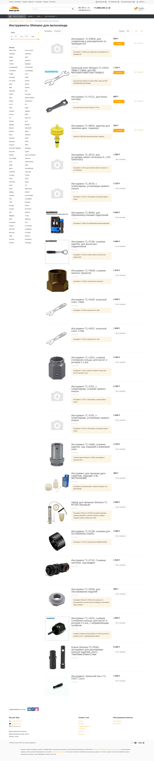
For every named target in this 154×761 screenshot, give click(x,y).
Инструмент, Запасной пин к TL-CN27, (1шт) (89, 677)
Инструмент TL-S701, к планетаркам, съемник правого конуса (88, 388)
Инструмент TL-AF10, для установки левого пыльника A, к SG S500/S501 (91, 157)
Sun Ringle (12, 158)
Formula (27, 94)
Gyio (10, 97)
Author (11, 60)
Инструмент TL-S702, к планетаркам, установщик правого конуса (90, 417)
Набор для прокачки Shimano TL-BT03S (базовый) (89, 503)
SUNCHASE (29, 161)
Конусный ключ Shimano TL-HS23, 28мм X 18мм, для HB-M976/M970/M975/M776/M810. (90, 70)
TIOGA (27, 175)
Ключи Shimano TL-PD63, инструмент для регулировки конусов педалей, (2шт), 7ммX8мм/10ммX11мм (87, 651)
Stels (10, 165)
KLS (26, 121)
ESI (26, 91)
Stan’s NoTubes (30, 155)
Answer (11, 209)
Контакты (53, 1)
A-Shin (11, 64)
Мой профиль (117, 721)
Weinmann (28, 188)
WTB (10, 188)
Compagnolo (13, 67)
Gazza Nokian (29, 97)
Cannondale (29, 195)
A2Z (10, 212)
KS (10, 118)
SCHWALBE (29, 168)
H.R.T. (11, 104)
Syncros (27, 158)
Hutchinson (28, 101)
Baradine (28, 64)
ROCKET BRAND (15, 148)
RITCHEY (28, 209)
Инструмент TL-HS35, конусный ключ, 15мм (88, 300)
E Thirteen (28, 226)
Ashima (27, 212)
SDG (10, 236)
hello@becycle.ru (84, 10)
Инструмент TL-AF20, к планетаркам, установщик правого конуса (90, 186)
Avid (26, 57)
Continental (29, 67)
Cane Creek (29, 50)
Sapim (27, 151)
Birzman (12, 232)
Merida (27, 124)
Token (27, 182)
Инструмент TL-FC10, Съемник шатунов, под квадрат (88, 561)
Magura (11, 124)
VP (26, 185)
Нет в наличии (120, 159)
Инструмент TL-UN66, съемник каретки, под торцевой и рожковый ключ (90, 446)
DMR (26, 77)
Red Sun (12, 151)
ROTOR (11, 229)
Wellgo (11, 192)
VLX (26, 222)
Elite (10, 87)
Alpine (11, 57)
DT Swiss (12, 81)
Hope (27, 108)
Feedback (28, 229)
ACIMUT (28, 60)
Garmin (11, 242)
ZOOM (27, 192)
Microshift (28, 128)
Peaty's (11, 226)
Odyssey (28, 219)
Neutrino (28, 135)
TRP (10, 202)
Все (128, 31)
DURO (27, 81)
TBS (26, 165)
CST (26, 74)
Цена (13, 32)
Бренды (46, 1)
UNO (10, 185)
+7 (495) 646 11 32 (102, 8)
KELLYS (28, 118)
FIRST (11, 94)
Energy (11, 205)
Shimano (12, 54)
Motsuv (11, 131)
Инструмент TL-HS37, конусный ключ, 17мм (88, 329)
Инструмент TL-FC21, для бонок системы (89, 98)
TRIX (10, 178)
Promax (11, 145)
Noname (12, 141)
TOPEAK (12, 172)
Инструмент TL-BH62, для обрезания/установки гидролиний (89, 214)
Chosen (11, 239)
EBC (10, 219)
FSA (10, 199)
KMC (26, 114)
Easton (27, 87)
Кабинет (140, 1)
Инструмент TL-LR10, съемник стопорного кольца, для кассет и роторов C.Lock (89, 359)
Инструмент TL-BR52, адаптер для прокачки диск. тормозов (90, 127)
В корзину (119, 43)
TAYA (27, 178)
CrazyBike (28, 199)
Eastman (12, 91)
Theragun (28, 242)
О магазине (38, 1)
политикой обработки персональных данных (107, 749)
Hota (10, 108)
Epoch (27, 84)
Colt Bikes (12, 70)
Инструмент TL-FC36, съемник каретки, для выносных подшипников (88, 244)
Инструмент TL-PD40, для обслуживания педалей (85, 590)
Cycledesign (29, 70)
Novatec (12, 138)
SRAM (11, 155)
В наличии (57, 31)
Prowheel (12, 222)
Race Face (12, 50)
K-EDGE (28, 232)
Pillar (26, 141)
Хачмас (11, 195)
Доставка (18, 1)
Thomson (28, 172)
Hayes (11, 101)
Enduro (27, 236)
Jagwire (27, 111)
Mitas (27, 131)
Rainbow (28, 148)
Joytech (11, 111)
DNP (10, 84)
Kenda (11, 121)
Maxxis (11, 128)
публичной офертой (58, 752)
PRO (26, 145)
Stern (11, 168)
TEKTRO (12, 182)
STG (10, 161)
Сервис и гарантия (28, 1)
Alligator (11, 215)
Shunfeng (28, 239)
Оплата (11, 1)
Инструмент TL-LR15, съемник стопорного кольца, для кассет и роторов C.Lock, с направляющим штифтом (90, 622)
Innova (11, 114)
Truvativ (11, 175)
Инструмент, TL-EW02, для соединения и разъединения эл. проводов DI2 (89, 41)
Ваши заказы (117, 723)
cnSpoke (12, 77)
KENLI (27, 205)
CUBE (11, 74)
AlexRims (28, 54)
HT (26, 104)
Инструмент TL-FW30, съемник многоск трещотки (88, 271)
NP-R (27, 138)
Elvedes (27, 202)
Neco (11, 135)
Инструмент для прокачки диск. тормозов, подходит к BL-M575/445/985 (88, 475)
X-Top (27, 215)
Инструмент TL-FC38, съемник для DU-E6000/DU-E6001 (90, 532)
